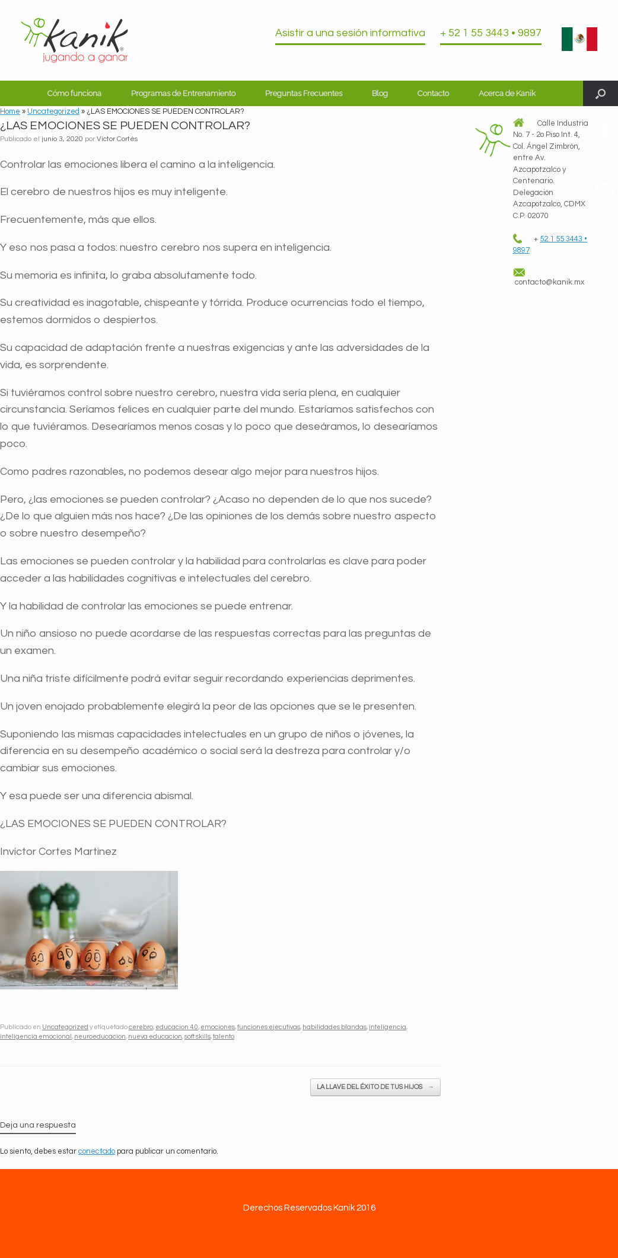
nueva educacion (155, 1036)
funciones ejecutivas (268, 1027)
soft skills (197, 1036)
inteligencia (387, 1027)
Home (10, 111)
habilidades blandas (334, 1027)
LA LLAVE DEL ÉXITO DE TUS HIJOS (375, 1088)
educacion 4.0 (176, 1027)
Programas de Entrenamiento (183, 93)
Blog (380, 93)
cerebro (141, 1027)
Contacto (433, 93)
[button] (600, 93)
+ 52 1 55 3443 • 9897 (490, 33)
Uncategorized (53, 111)
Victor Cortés (117, 139)
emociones (217, 1027)
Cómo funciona (74, 93)
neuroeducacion (100, 1036)
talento (223, 1036)
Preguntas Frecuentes (303, 93)
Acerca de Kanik (507, 93)
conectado (96, 1151)
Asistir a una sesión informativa (350, 33)
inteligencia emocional (36, 1036)
